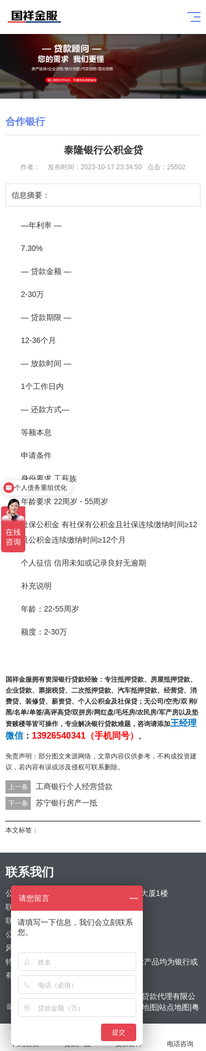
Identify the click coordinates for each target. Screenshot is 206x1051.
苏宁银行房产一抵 (66, 802)
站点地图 (174, 1007)
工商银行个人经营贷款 (74, 786)
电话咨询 (180, 1037)
